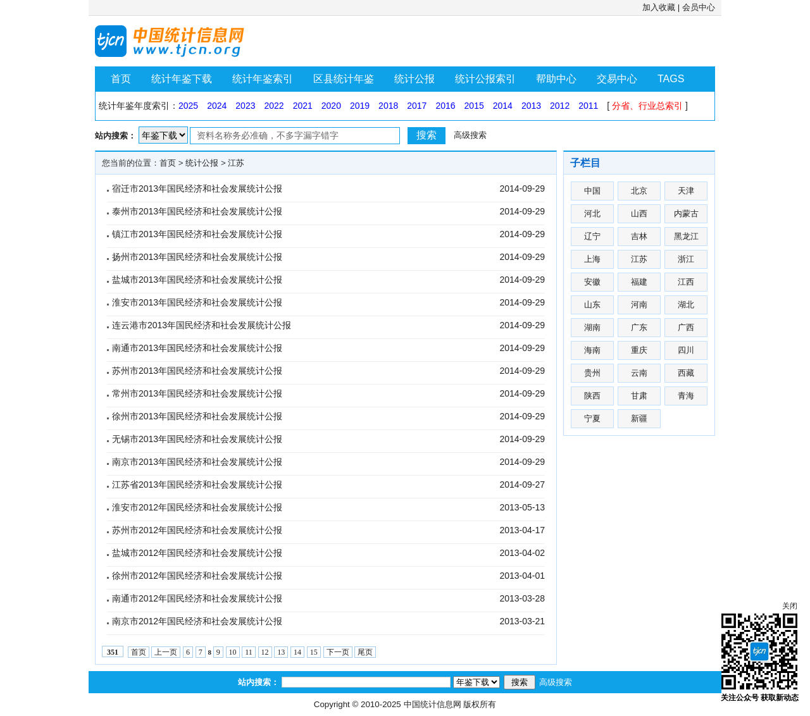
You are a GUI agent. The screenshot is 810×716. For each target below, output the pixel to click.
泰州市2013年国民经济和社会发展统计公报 (197, 211)
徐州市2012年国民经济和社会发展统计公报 (197, 576)
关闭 (789, 606)
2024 (217, 106)
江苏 (236, 163)
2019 (360, 106)
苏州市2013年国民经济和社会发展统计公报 (197, 371)
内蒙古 (686, 213)
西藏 (686, 373)
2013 (531, 106)
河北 (592, 213)
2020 (331, 106)
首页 (121, 78)
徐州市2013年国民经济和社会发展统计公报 (197, 416)
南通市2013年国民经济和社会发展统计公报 (197, 348)
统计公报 (414, 78)
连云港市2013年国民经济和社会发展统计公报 (201, 325)
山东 (592, 304)
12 (265, 652)
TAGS (670, 78)
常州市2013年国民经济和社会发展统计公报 (197, 393)
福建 (639, 282)
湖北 (686, 304)
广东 (639, 327)
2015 (474, 106)
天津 (686, 190)
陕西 (592, 395)
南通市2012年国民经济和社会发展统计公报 (197, 598)
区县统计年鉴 (343, 78)
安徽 (592, 282)
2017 (417, 106)
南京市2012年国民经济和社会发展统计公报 (197, 621)
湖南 (592, 327)
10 (233, 652)
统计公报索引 (485, 78)
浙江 (686, 259)
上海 (592, 259)
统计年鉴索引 (262, 78)
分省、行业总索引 (647, 106)
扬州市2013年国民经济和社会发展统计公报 (197, 257)
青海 (686, 395)
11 (248, 652)
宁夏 (592, 418)
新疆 (639, 418)
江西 (686, 282)
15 (314, 652)
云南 (639, 373)
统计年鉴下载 (181, 78)
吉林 (639, 236)
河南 (639, 304)
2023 (245, 106)
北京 (639, 190)
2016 (445, 106)
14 (297, 652)
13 (281, 652)
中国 (592, 190)
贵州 (592, 373)
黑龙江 (686, 236)
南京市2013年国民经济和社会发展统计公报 (197, 462)
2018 (388, 106)
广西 (686, 327)
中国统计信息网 (432, 704)
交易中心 (617, 78)
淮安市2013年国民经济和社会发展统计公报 (197, 302)
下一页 (338, 652)
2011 (588, 106)
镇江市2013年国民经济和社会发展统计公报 (197, 234)
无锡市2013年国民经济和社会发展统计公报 (197, 439)
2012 (560, 106)
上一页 (165, 652)
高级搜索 (470, 135)
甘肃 (639, 395)
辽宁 (592, 236)
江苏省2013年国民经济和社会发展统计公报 (197, 484)
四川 (686, 350)
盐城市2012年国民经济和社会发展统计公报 (197, 553)
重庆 (639, 350)
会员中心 (698, 7)
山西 (639, 213)
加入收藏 (658, 7)
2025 (188, 106)
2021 (303, 106)
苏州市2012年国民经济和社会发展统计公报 (197, 530)
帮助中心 (556, 78)
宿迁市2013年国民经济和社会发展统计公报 (197, 188)
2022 (274, 106)
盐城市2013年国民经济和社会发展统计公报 (197, 280)
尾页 (365, 652)
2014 (503, 106)
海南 (592, 350)
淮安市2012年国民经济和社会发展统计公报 (197, 507)
